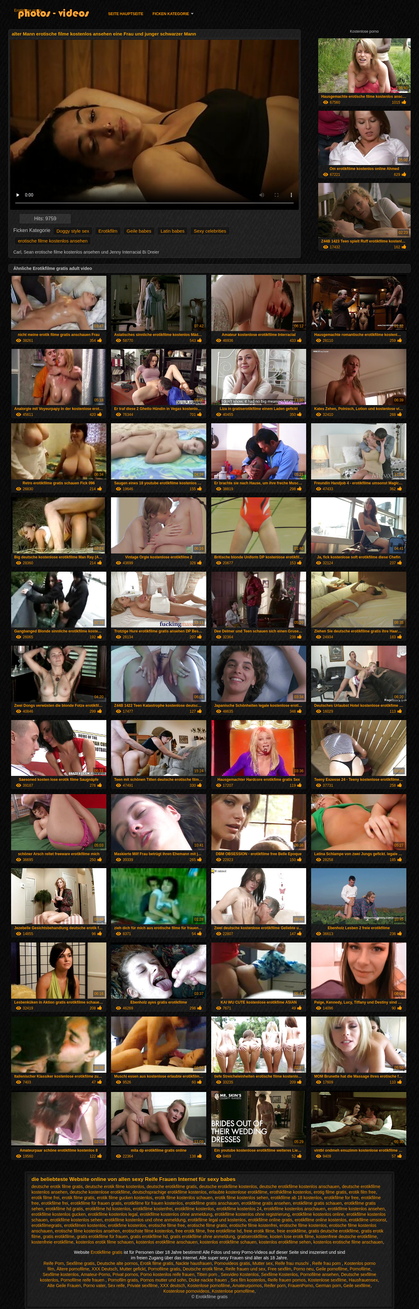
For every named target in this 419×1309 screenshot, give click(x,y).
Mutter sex (263, 1263)
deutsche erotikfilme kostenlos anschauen (299, 1186)
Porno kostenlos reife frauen (167, 1274)
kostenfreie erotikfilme (52, 1242)
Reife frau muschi (292, 1263)
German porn (328, 1285)
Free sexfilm (279, 1268)
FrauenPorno (300, 1285)
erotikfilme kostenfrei (152, 1208)
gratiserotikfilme (252, 1236)
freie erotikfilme (291, 1230)
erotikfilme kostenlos (194, 1208)
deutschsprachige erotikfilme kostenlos (170, 1192)
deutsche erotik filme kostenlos (114, 1186)
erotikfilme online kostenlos (321, 1219)
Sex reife (116, 1285)
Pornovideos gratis (232, 1263)
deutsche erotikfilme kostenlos (228, 1186)
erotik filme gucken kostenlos (124, 1197)
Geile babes (139, 231)
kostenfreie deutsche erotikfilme (346, 1236)
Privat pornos (125, 1274)
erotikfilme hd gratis (64, 1208)
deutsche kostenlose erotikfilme (100, 1192)
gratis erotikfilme (58, 1236)
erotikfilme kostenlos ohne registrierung (252, 1214)
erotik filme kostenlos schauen (184, 1197)
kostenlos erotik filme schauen (105, 1242)
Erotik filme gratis (156, 1263)
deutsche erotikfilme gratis (171, 1186)
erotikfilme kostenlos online (318, 1214)
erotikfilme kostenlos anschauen (294, 1208)
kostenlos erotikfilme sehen (285, 1242)
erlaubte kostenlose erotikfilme (238, 1192)
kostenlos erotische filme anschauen (348, 1242)
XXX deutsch (172, 1285)
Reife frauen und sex (245, 1268)
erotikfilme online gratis (270, 1219)
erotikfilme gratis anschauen (212, 1203)
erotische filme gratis (207, 1225)
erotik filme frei (45, 1197)
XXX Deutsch (104, 1268)
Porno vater (94, 1285)
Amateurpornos (247, 1285)
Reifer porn (274, 1285)
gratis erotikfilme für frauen (102, 1236)
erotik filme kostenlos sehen (241, 1197)
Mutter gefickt (133, 1268)
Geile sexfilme (357, 1285)
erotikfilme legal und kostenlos (217, 1219)
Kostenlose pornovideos (186, 1291)
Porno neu (304, 1268)
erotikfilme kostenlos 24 (238, 1208)
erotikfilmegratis (46, 1225)
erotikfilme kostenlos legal (113, 1214)
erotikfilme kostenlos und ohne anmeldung (145, 1219)
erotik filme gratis (78, 1197)
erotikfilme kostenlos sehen (76, 1219)
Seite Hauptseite (125, 14)
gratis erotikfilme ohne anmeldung (202, 1236)
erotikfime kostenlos (127, 1225)
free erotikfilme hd (224, 1230)
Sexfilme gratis (80, 1263)
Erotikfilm (107, 231)
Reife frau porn (327, 1263)
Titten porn (207, 1274)
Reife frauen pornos (287, 1280)
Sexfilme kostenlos (61, 1274)
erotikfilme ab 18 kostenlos (296, 1197)
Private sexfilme (142, 1285)
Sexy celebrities (210, 231)
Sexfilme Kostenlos (279, 1274)
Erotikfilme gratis (28, 10)
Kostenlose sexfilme (327, 1280)
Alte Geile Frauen (64, 1285)
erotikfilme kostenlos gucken (58, 1214)
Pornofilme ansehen (319, 1274)
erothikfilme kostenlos (290, 1192)
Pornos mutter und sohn (163, 1280)
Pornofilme (360, 1268)
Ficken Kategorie (171, 14)
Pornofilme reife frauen (83, 1280)
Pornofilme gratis (164, 1268)
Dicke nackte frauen (208, 1280)
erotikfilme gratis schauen (317, 1203)
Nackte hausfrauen (194, 1263)
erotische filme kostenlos (303, 1225)
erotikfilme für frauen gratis (96, 1203)
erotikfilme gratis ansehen (266, 1203)
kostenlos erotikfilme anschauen (166, 1242)
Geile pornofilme (331, 1268)
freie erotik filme (259, 1230)
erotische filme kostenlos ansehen (53, 240)
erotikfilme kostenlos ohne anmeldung (176, 1214)
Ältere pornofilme (72, 1268)
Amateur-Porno (95, 1274)
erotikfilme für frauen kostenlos (153, 1203)
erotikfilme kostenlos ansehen (356, 1208)
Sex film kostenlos (248, 1280)
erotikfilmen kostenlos (85, 1225)
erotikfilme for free (341, 1197)
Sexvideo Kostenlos (240, 1274)
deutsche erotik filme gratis (57, 1186)
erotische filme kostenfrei (253, 1225)
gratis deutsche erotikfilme (334, 1230)
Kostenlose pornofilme (208, 1285)
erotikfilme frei (54, 1203)
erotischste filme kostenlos (147, 1230)
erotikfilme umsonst (367, 1219)
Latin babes (173, 231)
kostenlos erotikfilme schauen (228, 1242)
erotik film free (362, 1192)
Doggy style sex (72, 231)
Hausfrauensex (363, 1280)
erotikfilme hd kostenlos (107, 1208)
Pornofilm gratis (123, 1280)
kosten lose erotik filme (292, 1236)
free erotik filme (190, 1230)
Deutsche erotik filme (203, 1268)
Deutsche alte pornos (117, 1263)
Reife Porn (53, 1263)
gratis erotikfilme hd (148, 1236)
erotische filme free (167, 1225)
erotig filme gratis (330, 1192)
